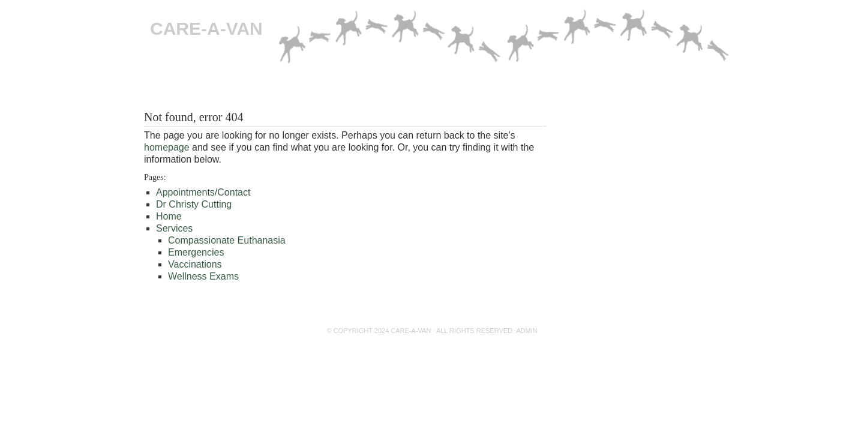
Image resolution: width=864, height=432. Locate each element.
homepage (167, 147)
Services (174, 228)
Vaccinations (195, 264)
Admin (526, 330)
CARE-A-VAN (206, 28)
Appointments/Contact (524, 86)
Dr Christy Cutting (423, 86)
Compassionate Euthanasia (245, 86)
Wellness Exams (203, 276)
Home (163, 86)
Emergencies (342, 86)
